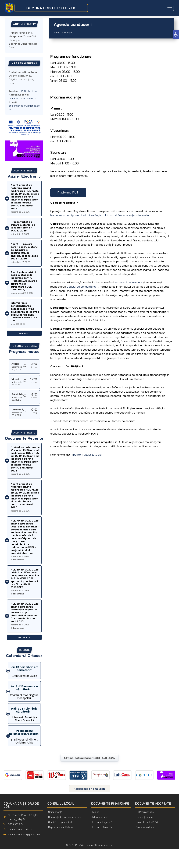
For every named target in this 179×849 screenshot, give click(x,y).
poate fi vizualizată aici (87, 454)
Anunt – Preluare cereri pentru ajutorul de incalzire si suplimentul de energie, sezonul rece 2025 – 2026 (24, 251)
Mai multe (24, 637)
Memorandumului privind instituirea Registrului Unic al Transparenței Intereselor (99, 215)
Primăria (68, 32)
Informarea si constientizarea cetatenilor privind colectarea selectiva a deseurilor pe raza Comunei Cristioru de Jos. (25, 311)
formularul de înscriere (128, 282)
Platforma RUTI (68, 192)
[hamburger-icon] (170, 8)
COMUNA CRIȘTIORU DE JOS (51, 8)
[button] (176, 34)
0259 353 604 (15, 824)
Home (57, 32)
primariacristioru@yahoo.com (24, 834)
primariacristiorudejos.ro (22, 98)
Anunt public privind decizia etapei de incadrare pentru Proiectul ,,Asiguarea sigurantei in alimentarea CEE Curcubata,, (24, 280)
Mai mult (24, 333)
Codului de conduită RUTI (82, 286)
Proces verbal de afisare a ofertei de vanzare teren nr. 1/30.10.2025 (23, 226)
